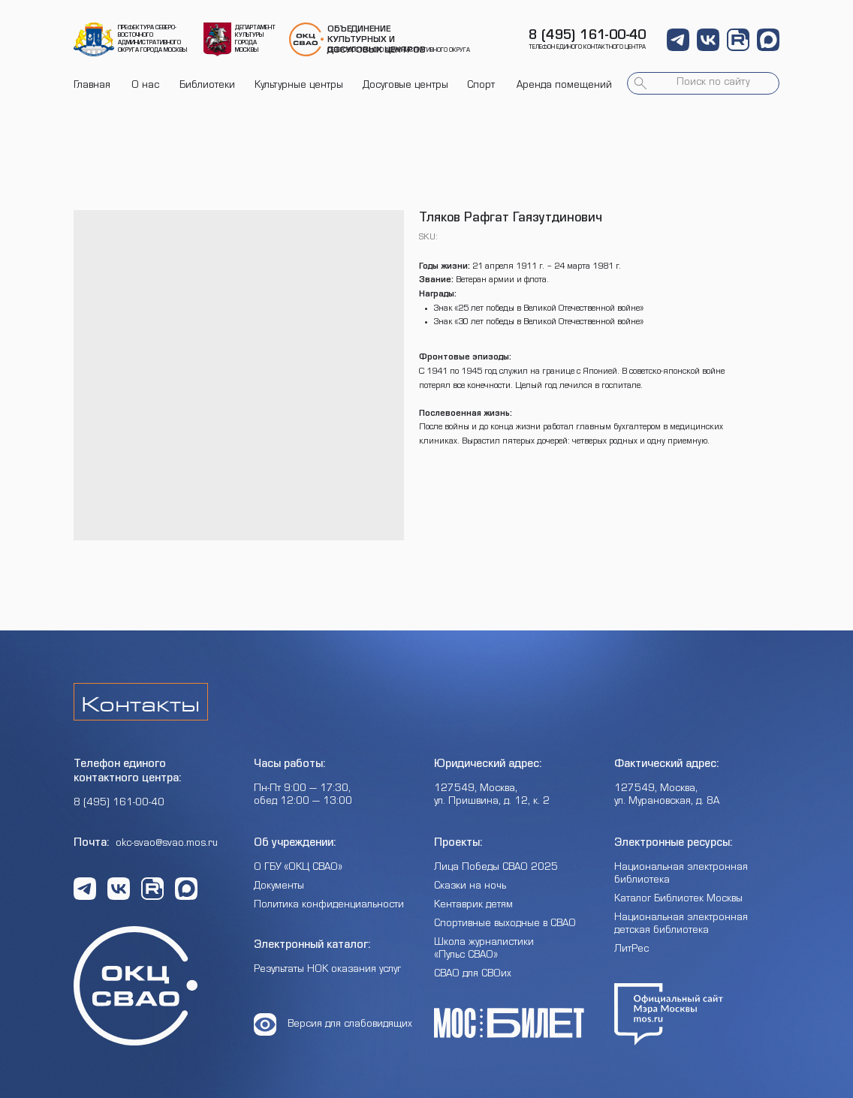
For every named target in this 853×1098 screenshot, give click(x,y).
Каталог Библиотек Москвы (678, 900)
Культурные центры (299, 86)
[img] (94, 39)
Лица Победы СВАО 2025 (496, 868)
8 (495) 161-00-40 (588, 37)
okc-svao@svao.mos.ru (167, 844)
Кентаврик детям (473, 906)
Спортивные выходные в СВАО (505, 924)
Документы (279, 887)
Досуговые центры (405, 86)
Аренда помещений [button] (564, 86)
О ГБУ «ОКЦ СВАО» (298, 868)
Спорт (481, 86)
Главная (92, 86)
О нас (145, 86)
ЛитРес (631, 950)
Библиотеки (207, 86)
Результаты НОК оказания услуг (327, 970)
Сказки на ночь (470, 887)
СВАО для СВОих (472, 975)
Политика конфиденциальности (329, 906)
